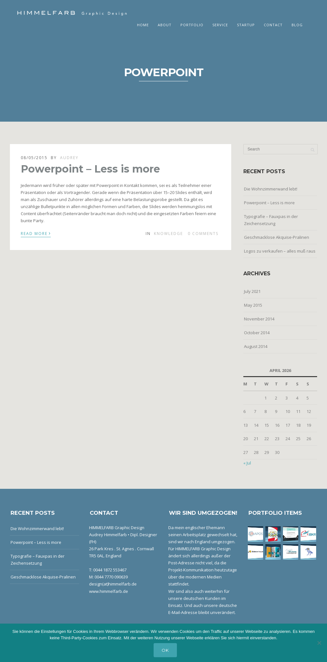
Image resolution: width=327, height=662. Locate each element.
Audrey (69, 157)
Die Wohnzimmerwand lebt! (270, 189)
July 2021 (252, 291)
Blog (297, 24)
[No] (319, 643)
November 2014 (259, 319)
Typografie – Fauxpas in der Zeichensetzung (271, 220)
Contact (273, 24)
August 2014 (255, 346)
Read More (36, 233)
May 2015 (253, 305)
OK (165, 650)
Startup (246, 24)
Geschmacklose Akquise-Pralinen (276, 237)
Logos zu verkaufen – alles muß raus (280, 251)
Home (143, 24)
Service (220, 24)
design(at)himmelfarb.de (113, 584)
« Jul (247, 463)
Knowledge (168, 233)
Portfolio (191, 24)
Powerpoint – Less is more (90, 169)
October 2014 (257, 332)
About (164, 24)
